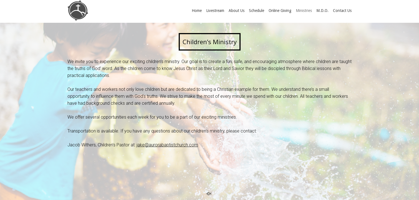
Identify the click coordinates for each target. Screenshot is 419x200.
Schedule (256, 10)
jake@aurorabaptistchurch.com (167, 145)
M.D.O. (322, 10)
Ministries (304, 10)
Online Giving (280, 10)
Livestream (215, 10)
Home (197, 10)
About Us (236, 10)
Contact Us (342, 10)
